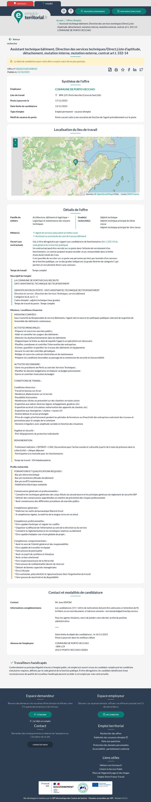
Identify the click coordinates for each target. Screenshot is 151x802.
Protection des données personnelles (111, 745)
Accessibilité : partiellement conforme (111, 749)
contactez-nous (40, 744)
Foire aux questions (111, 741)
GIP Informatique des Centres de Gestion (69, 798)
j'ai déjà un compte (40, 721)
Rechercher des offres (111, 733)
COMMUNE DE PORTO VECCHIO (75, 89)
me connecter (111, 714)
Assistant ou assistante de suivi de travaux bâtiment (59, 236)
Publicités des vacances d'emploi (109, 737)
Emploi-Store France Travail (110, 776)
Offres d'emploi (73, 20)
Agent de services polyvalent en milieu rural (55, 232)
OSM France (133, 194)
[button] (75, 162)
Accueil (59, 20)
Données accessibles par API (101, 798)
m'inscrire (40, 714)
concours (20, 3)
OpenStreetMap (105, 194)
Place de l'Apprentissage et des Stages (110, 773)
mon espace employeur (129, 11)
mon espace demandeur (93, 11)
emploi (48, 3)
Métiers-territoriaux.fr (111, 765)
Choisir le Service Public (111, 769)
